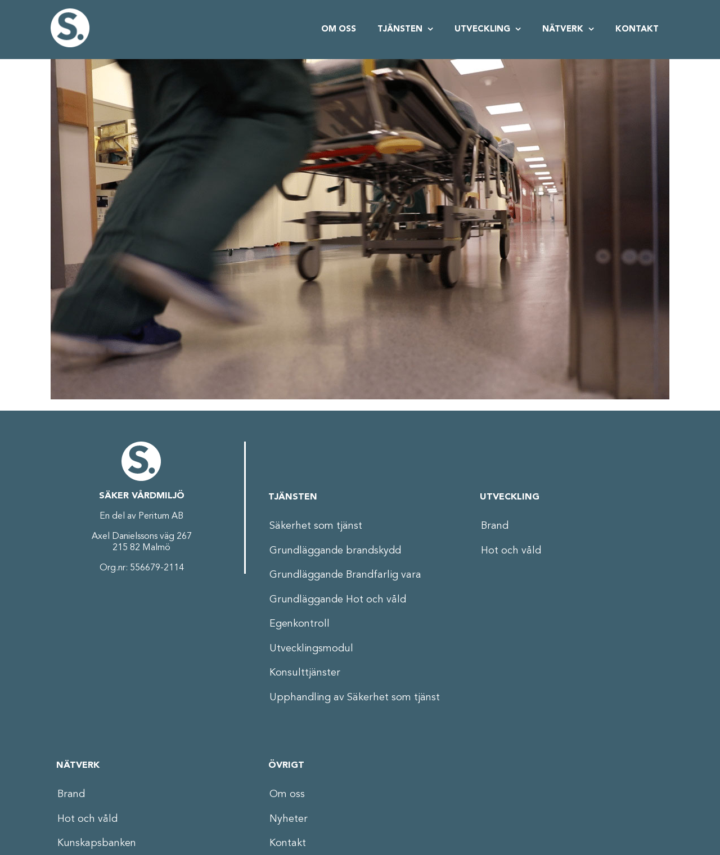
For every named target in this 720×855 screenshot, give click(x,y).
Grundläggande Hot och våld (337, 600)
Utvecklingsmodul (311, 649)
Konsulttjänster (304, 673)
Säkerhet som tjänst (315, 526)
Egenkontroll (299, 624)
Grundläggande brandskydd (335, 551)
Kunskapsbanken (96, 843)
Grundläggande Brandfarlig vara (345, 575)
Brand (494, 526)
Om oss (287, 794)
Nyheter (288, 819)
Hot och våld (511, 551)
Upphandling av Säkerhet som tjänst (354, 697)
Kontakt (287, 843)
